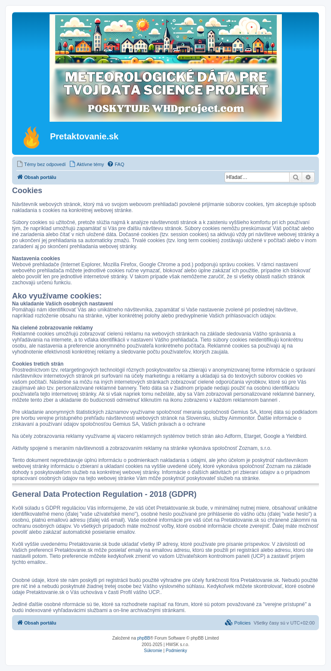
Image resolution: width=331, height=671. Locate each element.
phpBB (143, 638)
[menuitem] (41, 164)
